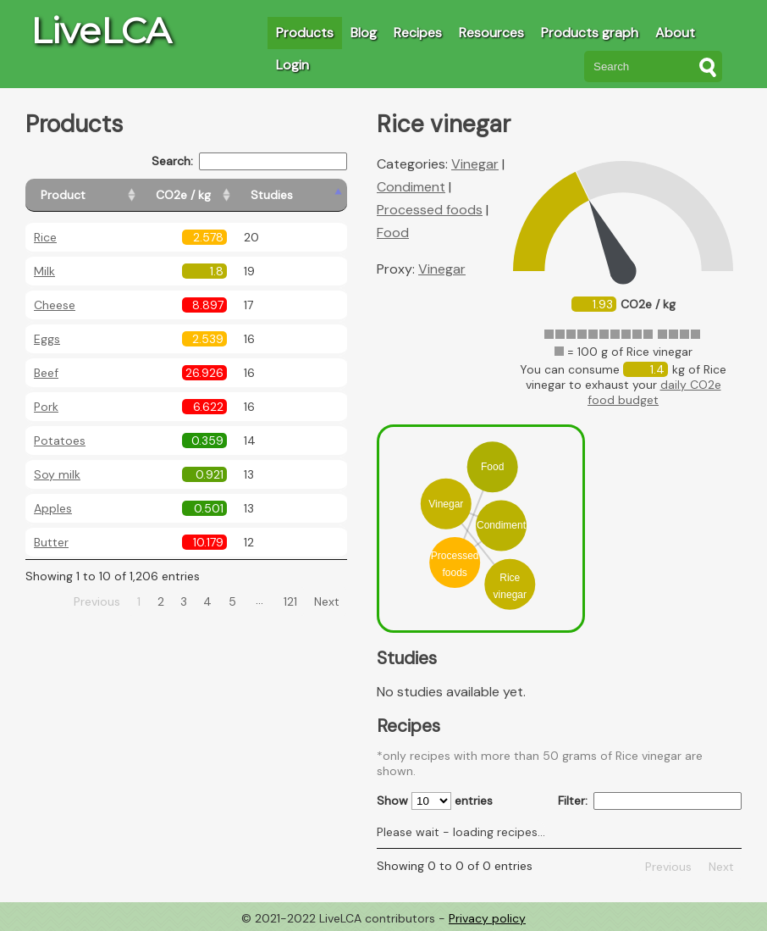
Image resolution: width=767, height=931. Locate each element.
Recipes (418, 33)
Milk (44, 271)
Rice (45, 237)
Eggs (47, 338)
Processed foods (430, 210)
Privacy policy (487, 918)
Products (305, 33)
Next (326, 601)
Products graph (589, 33)
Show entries (435, 801)
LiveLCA (100, 30)
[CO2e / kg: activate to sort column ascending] (226, 195)
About (675, 33)
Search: (249, 161)
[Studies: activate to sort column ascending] (310, 195)
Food (393, 232)
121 (290, 601)
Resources (491, 33)
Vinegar (475, 164)
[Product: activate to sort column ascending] (102, 195)
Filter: (650, 801)
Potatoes (60, 440)
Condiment (411, 187)
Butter (51, 542)
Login (292, 65)
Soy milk (57, 474)
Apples (53, 508)
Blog (363, 33)
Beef (46, 372)
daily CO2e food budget (654, 392)
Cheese (54, 305)
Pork (46, 406)
